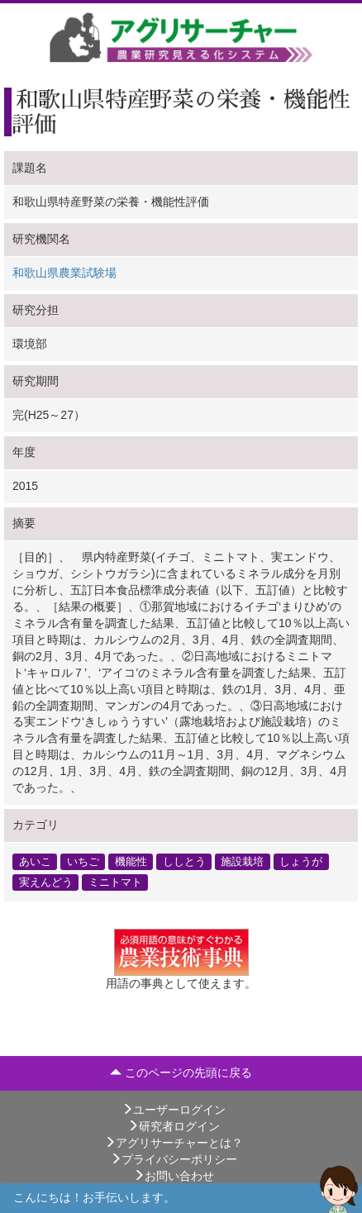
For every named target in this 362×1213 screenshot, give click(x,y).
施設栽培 (242, 861)
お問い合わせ (173, 1175)
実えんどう (46, 882)
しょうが (300, 861)
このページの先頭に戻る (181, 1072)
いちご (83, 861)
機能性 (131, 861)
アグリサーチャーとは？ (173, 1142)
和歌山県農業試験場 (64, 272)
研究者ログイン (173, 1126)
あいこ (35, 861)
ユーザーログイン (173, 1109)
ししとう (184, 861)
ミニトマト (115, 882)
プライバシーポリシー (173, 1159)
